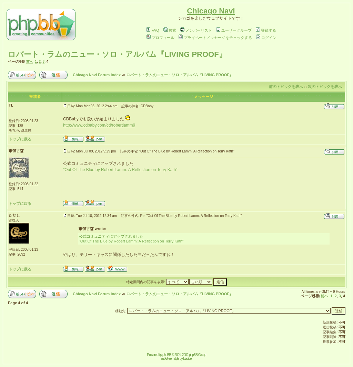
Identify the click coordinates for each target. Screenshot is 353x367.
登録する (266, 30)
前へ (29, 61)
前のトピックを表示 (286, 87)
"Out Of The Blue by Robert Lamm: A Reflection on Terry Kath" (120, 169)
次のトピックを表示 (325, 87)
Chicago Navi (211, 11)
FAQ (152, 30)
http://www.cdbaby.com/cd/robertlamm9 (99, 125)
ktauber (187, 358)
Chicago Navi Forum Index (97, 75)
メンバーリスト (196, 30)
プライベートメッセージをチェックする (215, 38)
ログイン (266, 38)
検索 (169, 30)
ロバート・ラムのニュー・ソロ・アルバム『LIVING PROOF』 (117, 54)
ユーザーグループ (234, 30)
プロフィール (160, 38)
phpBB (166, 355)
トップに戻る (20, 139)
